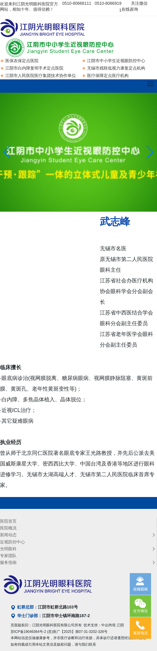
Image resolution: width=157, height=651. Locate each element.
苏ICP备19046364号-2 (28, 632)
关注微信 (139, 3)
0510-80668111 (76, 3)
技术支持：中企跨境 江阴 (104, 625)
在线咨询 (129, 9)
